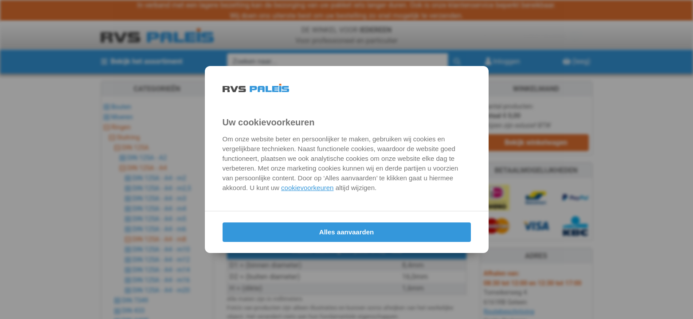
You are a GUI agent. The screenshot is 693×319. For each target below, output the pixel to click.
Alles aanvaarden (346, 232)
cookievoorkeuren (307, 187)
